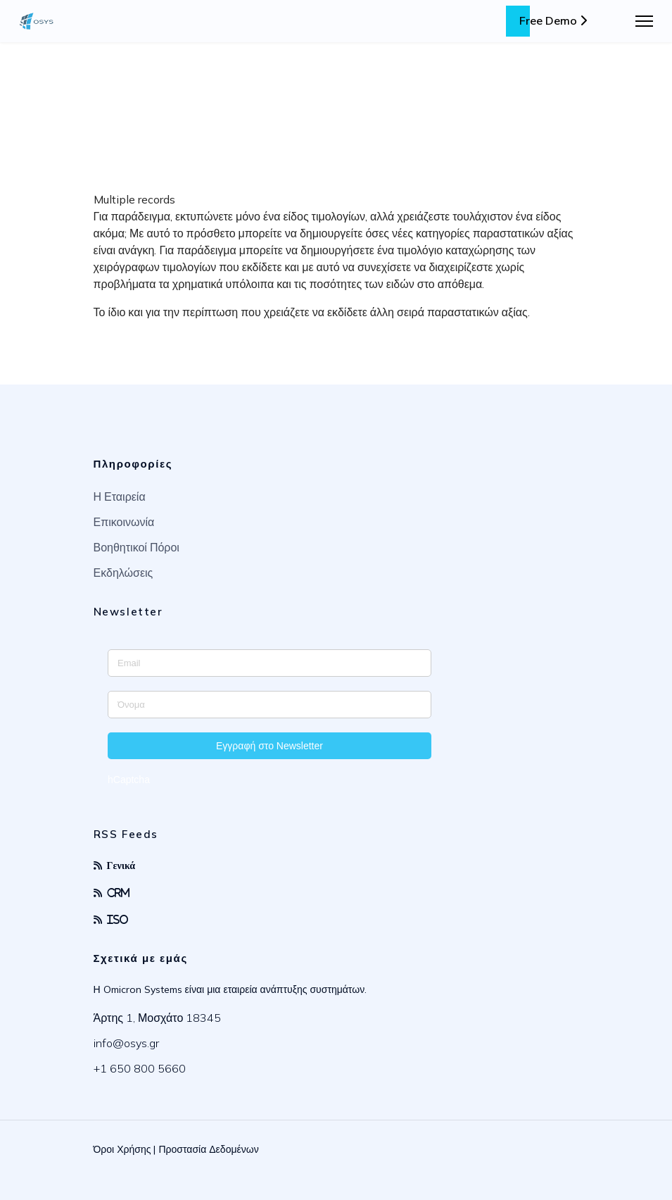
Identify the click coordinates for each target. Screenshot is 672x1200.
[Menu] (644, 21)
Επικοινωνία (124, 522)
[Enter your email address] (269, 663)
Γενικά (121, 865)
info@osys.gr (126, 1043)
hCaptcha (129, 779)
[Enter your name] (269, 704)
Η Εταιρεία (120, 496)
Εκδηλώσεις (123, 572)
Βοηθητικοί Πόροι (136, 547)
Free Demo (553, 20)
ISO (118, 919)
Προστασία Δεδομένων (208, 1149)
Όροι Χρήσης (122, 1149)
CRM (118, 892)
